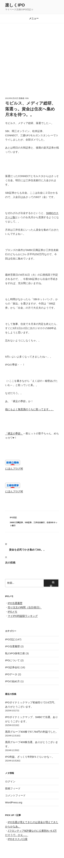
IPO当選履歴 (15, 603)
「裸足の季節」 (14, 433)
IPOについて (12, 660)
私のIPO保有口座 (15, 653)
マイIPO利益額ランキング (23, 615)
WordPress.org (13, 802)
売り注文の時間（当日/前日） (25, 607)
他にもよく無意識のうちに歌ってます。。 (29, 409)
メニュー (32, 18)
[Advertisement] (32, 57)
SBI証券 (28, 522)
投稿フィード (12, 788)
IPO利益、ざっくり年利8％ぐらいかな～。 (29, 756)
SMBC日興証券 (16, 522)
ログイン (10, 781)
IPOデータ (11, 674)
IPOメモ (12, 611)
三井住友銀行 (39, 522)
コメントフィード (15, 795)
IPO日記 (13, 517)
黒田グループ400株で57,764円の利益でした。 (31, 731)
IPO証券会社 (12, 667)
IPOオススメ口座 (17, 839)
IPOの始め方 (12, 681)
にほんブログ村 (14, 468)
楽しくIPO (15, 5)
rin (27, 98)
